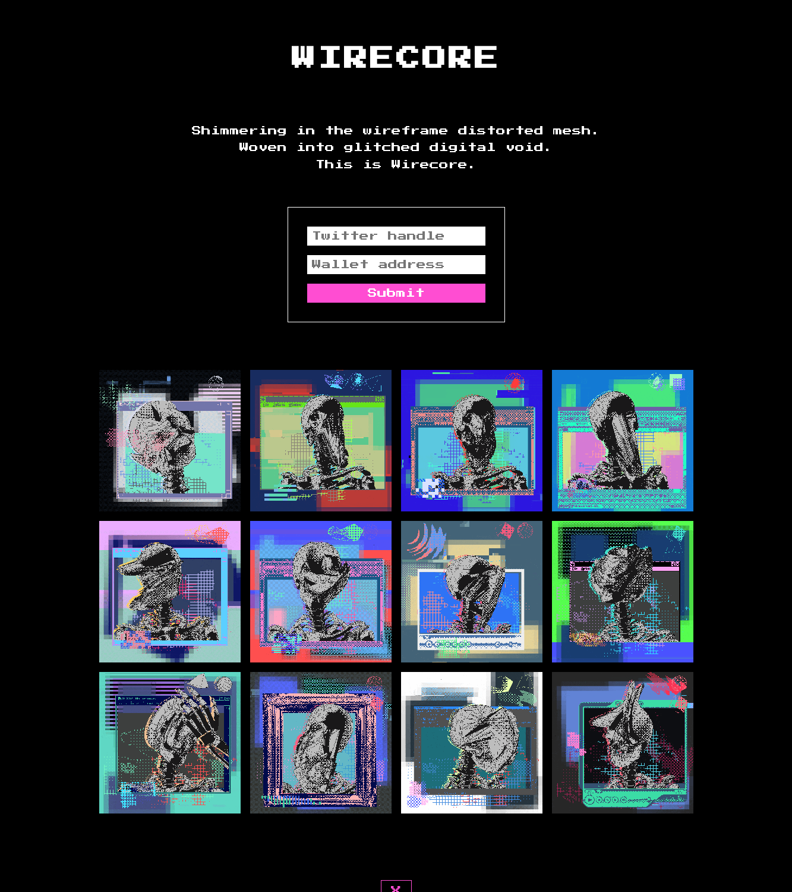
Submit (396, 293)
